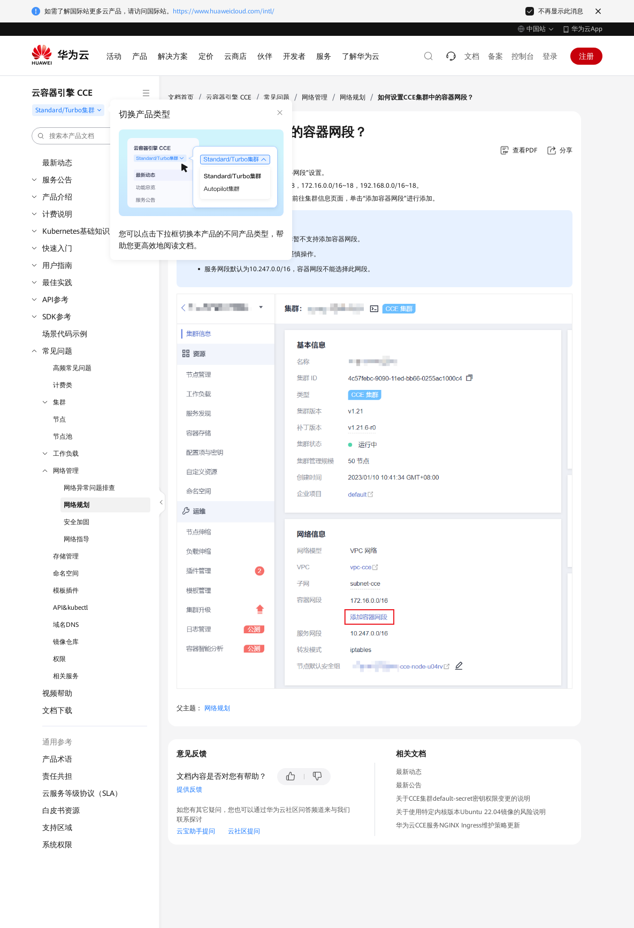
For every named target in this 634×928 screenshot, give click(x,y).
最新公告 (409, 785)
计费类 (62, 385)
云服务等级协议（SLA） (82, 793)
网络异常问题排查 (89, 488)
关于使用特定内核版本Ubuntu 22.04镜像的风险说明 (471, 812)
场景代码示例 (64, 333)
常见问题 (57, 351)
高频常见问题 (72, 368)
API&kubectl (70, 607)
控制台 (522, 56)
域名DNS (66, 624)
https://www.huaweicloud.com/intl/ (223, 11)
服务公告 (57, 179)
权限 (59, 659)
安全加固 (76, 522)
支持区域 (57, 827)
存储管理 (66, 556)
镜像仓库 (66, 642)
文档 (471, 56)
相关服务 (66, 676)
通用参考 (57, 742)
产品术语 (57, 759)
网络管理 (66, 470)
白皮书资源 (61, 810)
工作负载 (66, 453)
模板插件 (66, 590)
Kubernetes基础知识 (76, 231)
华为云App (586, 29)
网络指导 (76, 539)
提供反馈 (189, 789)
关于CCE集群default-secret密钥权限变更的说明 (463, 798)
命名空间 (66, 573)
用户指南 (57, 265)
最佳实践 (57, 282)
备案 (495, 56)
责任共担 (57, 776)
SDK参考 (56, 316)
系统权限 (57, 844)
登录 (550, 56)
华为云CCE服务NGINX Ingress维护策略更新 (458, 825)
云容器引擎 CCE (228, 97)
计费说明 (57, 214)
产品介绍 (57, 197)
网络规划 (76, 505)
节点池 (62, 436)
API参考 (55, 299)
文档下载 (57, 710)
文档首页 (181, 97)
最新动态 (57, 162)
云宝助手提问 (196, 831)
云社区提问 (244, 831)
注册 (586, 56)
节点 (59, 419)
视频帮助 (57, 693)
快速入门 (57, 248)
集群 (59, 402)
